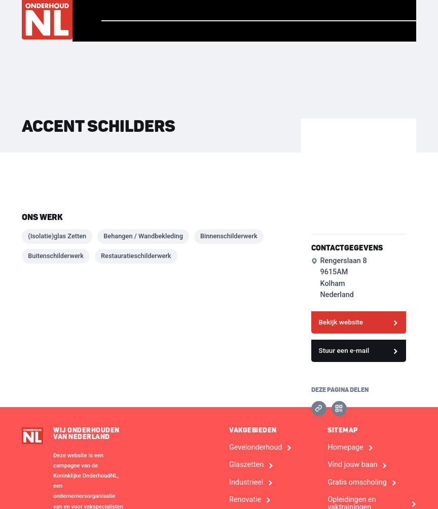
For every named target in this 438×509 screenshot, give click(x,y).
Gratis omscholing (356, 482)
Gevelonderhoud (255, 447)
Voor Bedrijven (370, 31)
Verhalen (192, 10)
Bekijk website (341, 322)
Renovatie (245, 499)
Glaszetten (246, 464)
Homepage (128, 10)
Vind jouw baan (273, 10)
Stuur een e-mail (344, 350)
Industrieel (246, 482)
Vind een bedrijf (368, 10)
